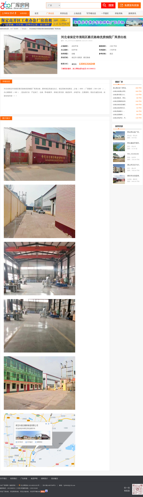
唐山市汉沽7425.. (133, 165)
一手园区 (105, 13)
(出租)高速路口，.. (119, 111)
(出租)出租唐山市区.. (119, 91)
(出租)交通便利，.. (119, 114)
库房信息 (64, 13)
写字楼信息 (91, 13)
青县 (128, 157)
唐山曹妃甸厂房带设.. (120, 88)
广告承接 (24, 478)
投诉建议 (54, 478)
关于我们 (3, 478)
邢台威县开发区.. (133, 143)
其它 (128, 146)
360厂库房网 (14, 29)
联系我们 (13, 478)
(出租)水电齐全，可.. (119, 118)
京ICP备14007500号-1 (50, 485)
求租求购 (118, 13)
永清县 (129, 179)
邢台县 (129, 135)
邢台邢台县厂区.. (133, 132)
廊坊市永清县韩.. (133, 176)
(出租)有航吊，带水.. (119, 98)
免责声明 (34, 478)
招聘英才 (44, 478)
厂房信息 (50, 13)
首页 (36, 13)
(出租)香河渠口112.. (119, 94)
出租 (73, 54)
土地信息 (77, 13)
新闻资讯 (132, 13)
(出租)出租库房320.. (119, 108)
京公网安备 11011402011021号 (30, 485)
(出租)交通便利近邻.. (119, 101)
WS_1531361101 (133, 154)
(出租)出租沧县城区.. (119, 104)
